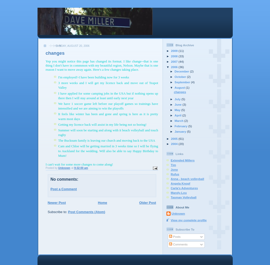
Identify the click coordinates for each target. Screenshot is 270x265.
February (181, 126)
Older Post (147, 203)
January (181, 131)
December (182, 71)
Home (102, 203)
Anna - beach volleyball (187, 178)
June (179, 104)
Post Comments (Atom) (86, 212)
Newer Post (57, 203)
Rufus (175, 174)
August (180, 87)
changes (180, 92)
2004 (175, 143)
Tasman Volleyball (184, 197)
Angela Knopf (180, 183)
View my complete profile (189, 220)
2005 (175, 138)
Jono (174, 169)
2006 (175, 67)
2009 (175, 50)
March (179, 120)
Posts (174, 236)
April (178, 115)
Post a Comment (64, 189)
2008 (175, 56)
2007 (175, 61)
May (178, 110)
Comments (178, 244)
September (183, 82)
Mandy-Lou (179, 192)
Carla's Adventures (184, 188)
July (178, 99)
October (181, 76)
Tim (173, 165)
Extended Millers (183, 160)
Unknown (178, 213)
